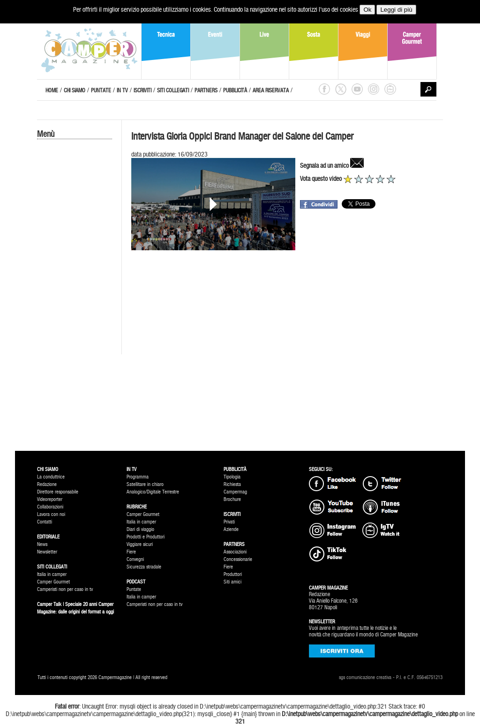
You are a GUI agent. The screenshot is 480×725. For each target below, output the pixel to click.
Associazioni (235, 552)
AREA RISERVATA (271, 90)
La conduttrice (51, 477)
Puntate (134, 589)
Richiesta (232, 484)
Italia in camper (52, 574)
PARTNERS (206, 90)
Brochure (232, 499)
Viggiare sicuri (140, 544)
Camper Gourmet (53, 582)
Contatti (44, 522)
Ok (367, 9)
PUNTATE (101, 90)
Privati (229, 522)
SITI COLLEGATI (173, 90)
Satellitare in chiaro (145, 484)
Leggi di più (396, 9)
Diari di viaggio (140, 529)
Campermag (235, 492)
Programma (138, 477)
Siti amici (232, 582)
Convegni (135, 559)
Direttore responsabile (57, 492)
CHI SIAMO (74, 90)
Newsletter (47, 552)
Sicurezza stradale (144, 567)
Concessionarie (238, 559)
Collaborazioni (50, 507)
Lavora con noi (51, 514)
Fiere (131, 552)
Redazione (47, 484)
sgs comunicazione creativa (365, 677)
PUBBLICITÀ (235, 90)
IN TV (122, 90)
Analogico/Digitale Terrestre (153, 492)
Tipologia (232, 477)
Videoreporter (49, 499)
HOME (51, 90)
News (42, 544)
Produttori (233, 574)
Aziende (231, 529)
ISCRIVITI (142, 90)
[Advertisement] (74, 298)
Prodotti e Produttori (146, 537)
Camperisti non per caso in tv (65, 589)
